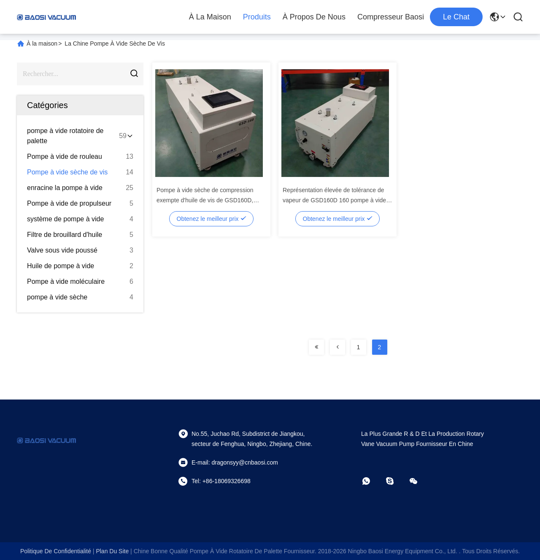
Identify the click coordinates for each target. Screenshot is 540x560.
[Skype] (396, 481)
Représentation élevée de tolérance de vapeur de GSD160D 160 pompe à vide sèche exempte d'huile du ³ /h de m (334, 200)
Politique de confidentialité (55, 551)
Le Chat (456, 17)
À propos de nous (314, 17)
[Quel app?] (372, 481)
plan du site (112, 551)
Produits (257, 17)
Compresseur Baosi (390, 17)
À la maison (210, 17)
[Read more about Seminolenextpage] (316, 347)
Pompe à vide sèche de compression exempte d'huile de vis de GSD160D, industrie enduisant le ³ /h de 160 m (205, 200)
